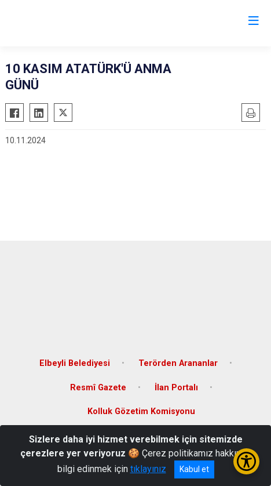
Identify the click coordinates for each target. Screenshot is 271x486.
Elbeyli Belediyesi (74, 363)
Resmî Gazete (98, 388)
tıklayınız (148, 468)
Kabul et (194, 469)
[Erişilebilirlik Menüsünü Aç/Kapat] (246, 461)
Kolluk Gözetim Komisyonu (141, 411)
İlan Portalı (176, 388)
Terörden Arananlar (178, 363)
